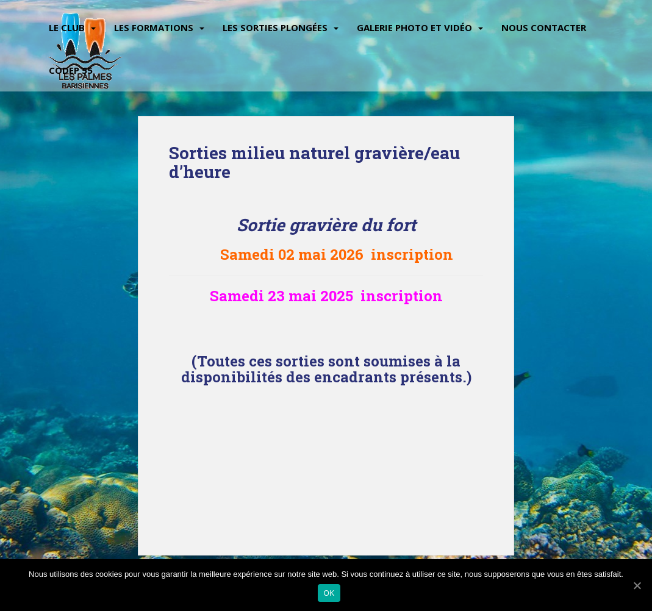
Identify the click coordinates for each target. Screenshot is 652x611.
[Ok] (637, 585)
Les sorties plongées (275, 27)
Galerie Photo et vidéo (414, 27)
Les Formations (153, 27)
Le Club (67, 27)
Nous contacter (543, 27)
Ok (329, 593)
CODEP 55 (71, 70)
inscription (414, 254)
